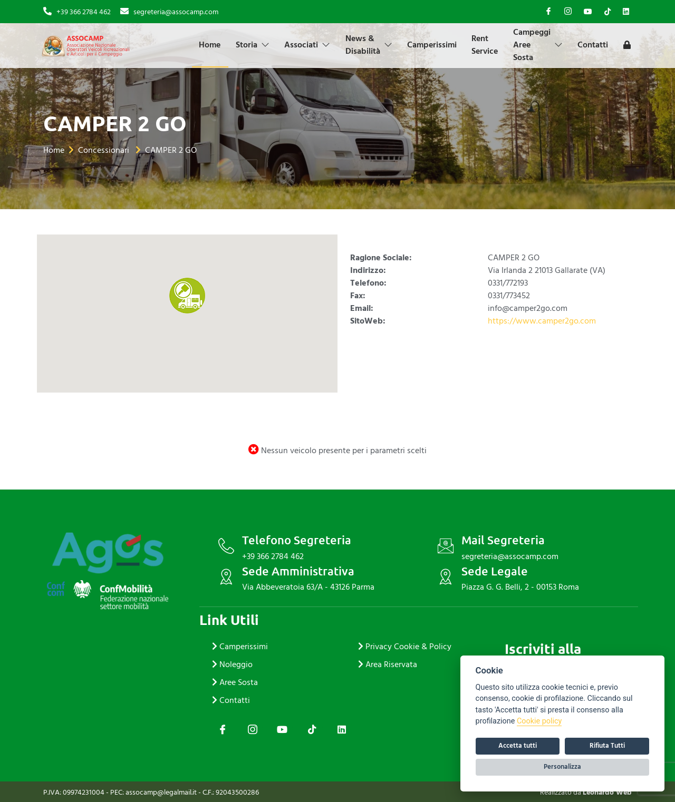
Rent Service (490, 45)
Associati (310, 45)
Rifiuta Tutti (607, 745)
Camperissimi (436, 45)
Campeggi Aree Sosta (543, 44)
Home (210, 45)
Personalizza (562, 766)
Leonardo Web (607, 792)
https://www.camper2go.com (542, 321)
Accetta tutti (517, 745)
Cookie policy (539, 721)
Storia (254, 45)
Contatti (599, 45)
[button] (187, 296)
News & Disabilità (372, 45)
